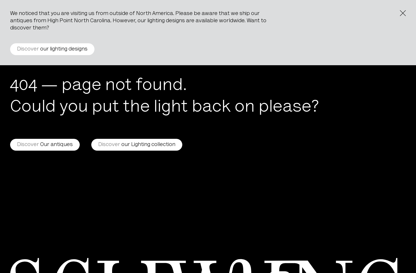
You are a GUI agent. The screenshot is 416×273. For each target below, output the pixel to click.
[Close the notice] (403, 13)
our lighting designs (52, 49)
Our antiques (45, 144)
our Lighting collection (136, 144)
